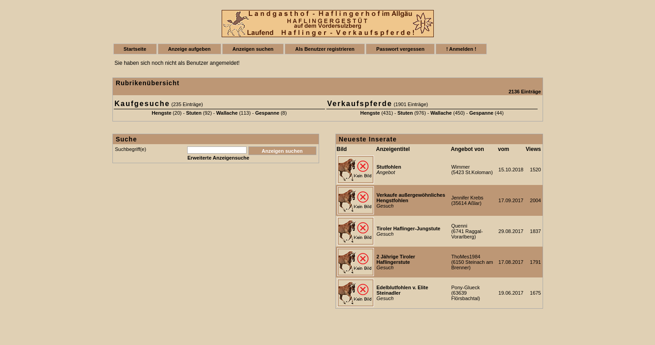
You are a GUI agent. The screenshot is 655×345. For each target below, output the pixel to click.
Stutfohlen (389, 167)
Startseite (135, 49)
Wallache (227, 113)
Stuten (193, 113)
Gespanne (267, 113)
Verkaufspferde (360, 103)
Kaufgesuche (142, 103)
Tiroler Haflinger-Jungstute (409, 228)
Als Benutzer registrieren (324, 49)
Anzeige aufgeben (189, 49)
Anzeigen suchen (253, 49)
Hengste (161, 113)
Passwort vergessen (400, 49)
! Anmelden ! (461, 49)
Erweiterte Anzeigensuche (218, 157)
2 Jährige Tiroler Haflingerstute (396, 259)
